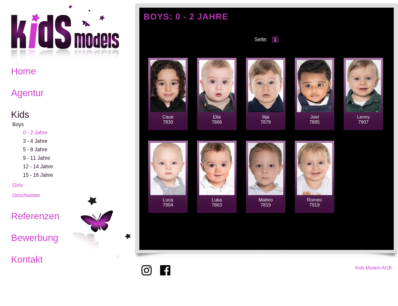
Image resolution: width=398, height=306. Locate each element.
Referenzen (35, 216)
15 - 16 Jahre (38, 175)
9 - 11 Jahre (36, 158)
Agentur (27, 93)
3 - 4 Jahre (35, 141)
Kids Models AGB (373, 267)
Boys (18, 125)
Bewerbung (34, 237)
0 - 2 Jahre (35, 133)
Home (23, 71)
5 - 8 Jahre (35, 150)
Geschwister (26, 195)
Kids (20, 114)
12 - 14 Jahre (38, 167)
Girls (17, 185)
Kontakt (27, 259)
